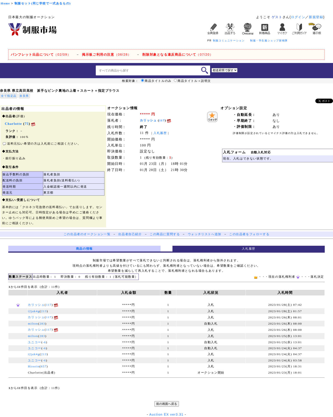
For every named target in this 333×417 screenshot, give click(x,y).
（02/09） (41, 54)
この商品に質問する (165, 234)
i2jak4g (34, 311)
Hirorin (33, 366)
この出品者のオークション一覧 (87, 234)
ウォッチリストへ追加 (204, 234)
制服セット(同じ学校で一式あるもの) (42, 3)
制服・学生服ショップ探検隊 (269, 40)
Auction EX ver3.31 (166, 414)
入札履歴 (160, 133)
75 (27, 124)
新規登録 (316, 17)
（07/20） (177, 54)
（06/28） (106, 54)
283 (42, 323)
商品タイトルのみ (156, 81)
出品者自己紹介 (130, 234)
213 (44, 311)
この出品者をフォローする (249, 234)
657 (44, 366)
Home (5, 3)
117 (162, 120)
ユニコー (34, 342)
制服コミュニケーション (229, 40)
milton (33, 323)
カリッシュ (148, 120)
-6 (44, 342)
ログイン (298, 17)
